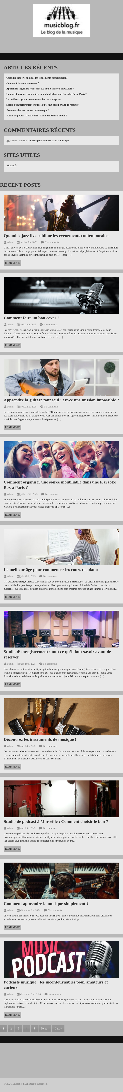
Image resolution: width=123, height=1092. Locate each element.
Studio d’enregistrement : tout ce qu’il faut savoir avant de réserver (42, 104)
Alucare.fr (11, 165)
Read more (12, 263)
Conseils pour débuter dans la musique (48, 140)
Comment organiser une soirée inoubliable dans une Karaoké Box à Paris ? (46, 94)
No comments (52, 242)
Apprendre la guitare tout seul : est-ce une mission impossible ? (40, 88)
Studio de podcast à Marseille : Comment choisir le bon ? (36, 115)
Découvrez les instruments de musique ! (27, 110)
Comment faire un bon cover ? (22, 83)
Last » (58, 1028)
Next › (44, 1028)
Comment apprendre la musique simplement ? (46, 903)
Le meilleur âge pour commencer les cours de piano (33, 99)
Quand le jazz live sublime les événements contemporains (36, 78)
